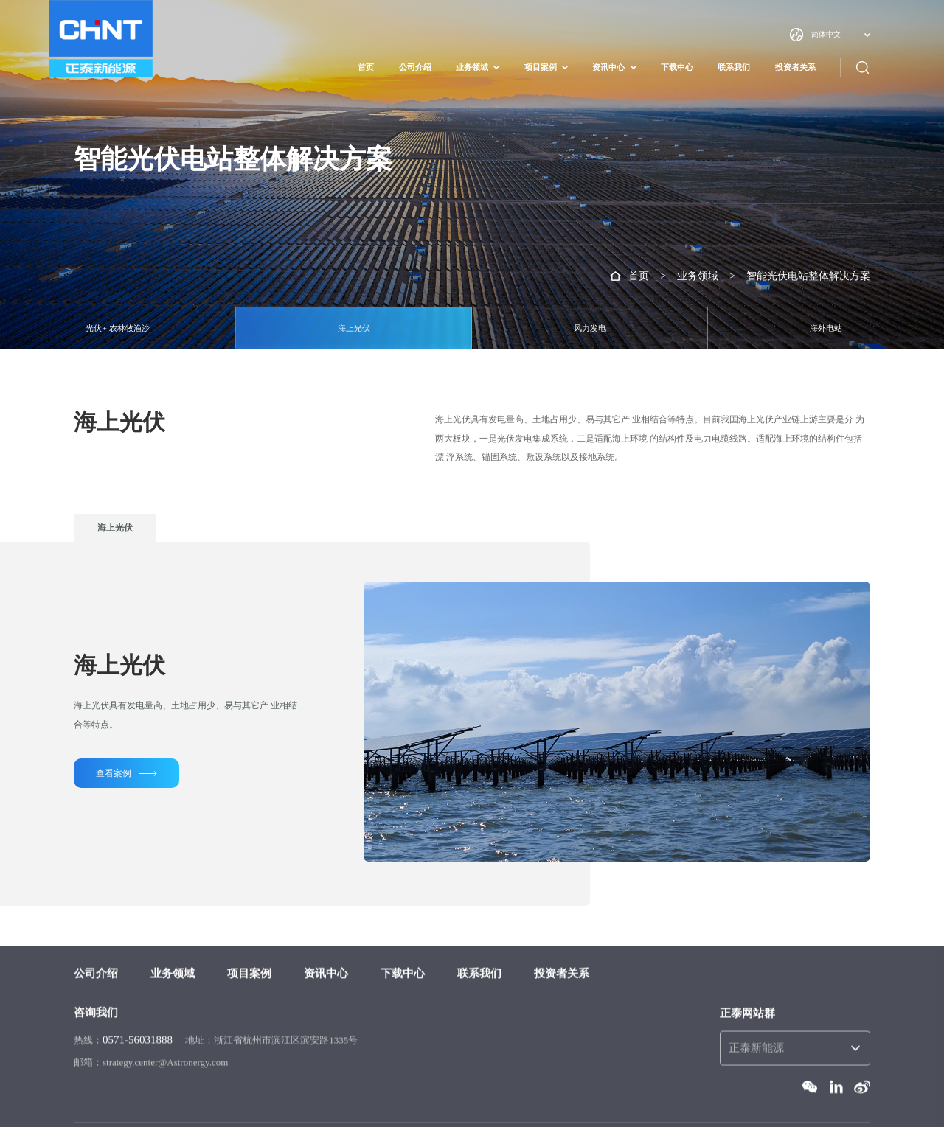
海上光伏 (354, 328)
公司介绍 (415, 67)
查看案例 (126, 773)
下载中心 (677, 67)
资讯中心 (608, 67)
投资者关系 (795, 67)
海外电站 (826, 328)
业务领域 (472, 67)
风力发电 (590, 328)
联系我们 (734, 67)
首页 (366, 67)
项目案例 (540, 67)
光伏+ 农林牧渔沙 (117, 328)
